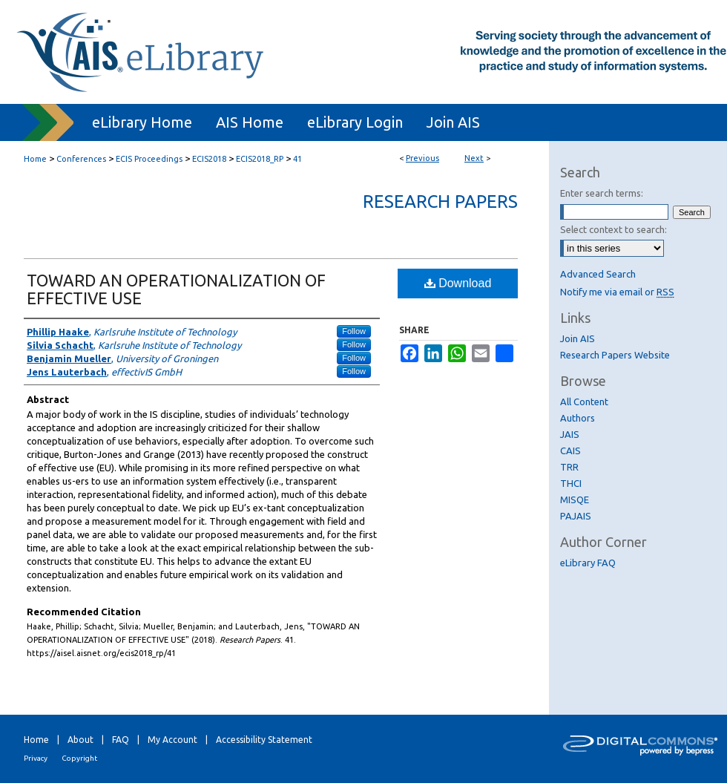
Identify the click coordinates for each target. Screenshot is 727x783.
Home (35, 158)
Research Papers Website (615, 355)
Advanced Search (598, 274)
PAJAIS (575, 516)
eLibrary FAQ (588, 562)
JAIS (569, 434)
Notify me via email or (617, 291)
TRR (569, 467)
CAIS (570, 450)
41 (297, 158)
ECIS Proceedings (149, 158)
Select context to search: (613, 229)
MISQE (574, 499)
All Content (584, 401)
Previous (422, 158)
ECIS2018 (209, 158)
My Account (172, 739)
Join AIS (577, 338)
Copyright (79, 758)
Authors (577, 418)
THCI (571, 483)
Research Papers (440, 201)
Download (458, 283)
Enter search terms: (601, 193)
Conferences (81, 158)
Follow (354, 331)
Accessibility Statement (264, 739)
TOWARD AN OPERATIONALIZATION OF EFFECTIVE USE (176, 289)
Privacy (35, 758)
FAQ (120, 739)
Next (474, 158)
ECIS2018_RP (259, 158)
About (80, 739)
